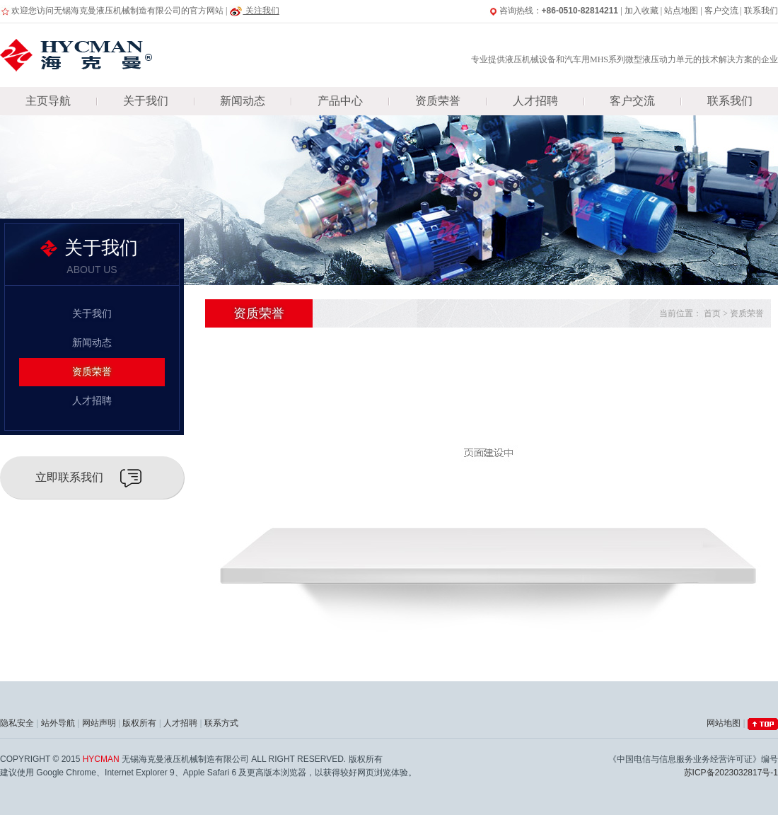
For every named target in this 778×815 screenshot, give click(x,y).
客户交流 (721, 11)
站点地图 (681, 11)
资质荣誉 (437, 101)
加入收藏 (641, 11)
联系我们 (761, 11)
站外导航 (58, 723)
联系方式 (221, 723)
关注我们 (254, 11)
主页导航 (48, 101)
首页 (712, 313)
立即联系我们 (69, 477)
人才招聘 (535, 101)
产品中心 (340, 101)
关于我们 (145, 101)
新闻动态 (242, 101)
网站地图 (724, 723)
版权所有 (139, 723)
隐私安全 (17, 723)
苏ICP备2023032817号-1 (731, 773)
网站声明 (99, 723)
